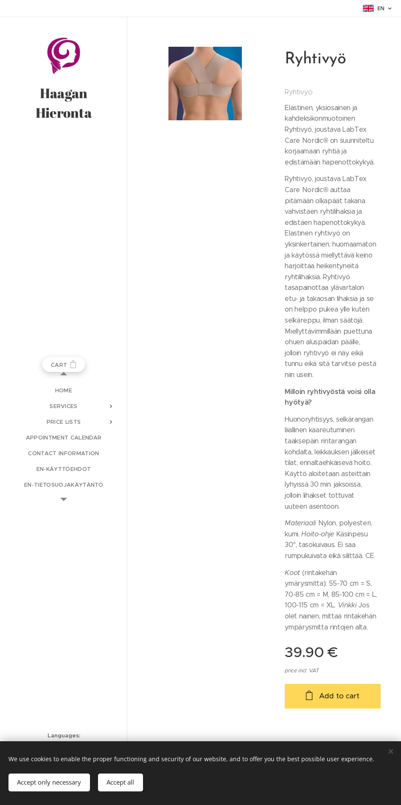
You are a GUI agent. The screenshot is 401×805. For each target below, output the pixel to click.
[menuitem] (64, 390)
